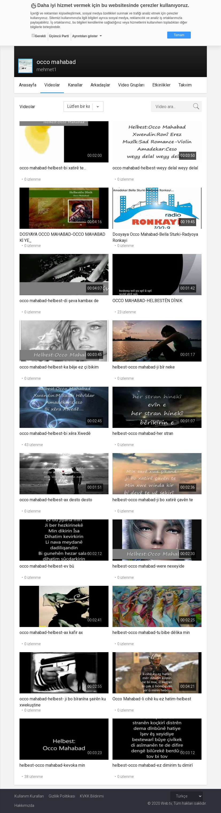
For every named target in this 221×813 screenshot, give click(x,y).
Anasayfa (27, 85)
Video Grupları (131, 85)
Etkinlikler (161, 85)
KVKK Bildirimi (92, 796)
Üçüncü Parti (59, 36)
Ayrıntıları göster (85, 36)
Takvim (185, 85)
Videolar (52, 85)
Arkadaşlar (100, 85)
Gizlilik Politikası (62, 796)
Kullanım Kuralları (29, 796)
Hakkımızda (24, 805)
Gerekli (39, 36)
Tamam (179, 35)
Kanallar (75, 85)
